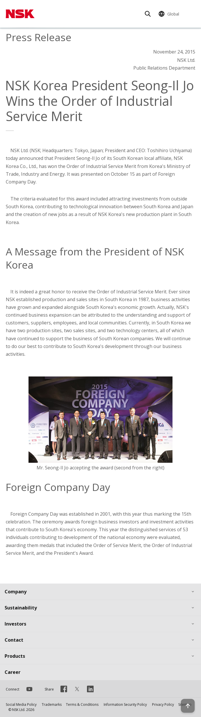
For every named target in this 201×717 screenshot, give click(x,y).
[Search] (147, 13)
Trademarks (52, 704)
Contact (14, 640)
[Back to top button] (188, 706)
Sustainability (21, 608)
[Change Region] (169, 13)
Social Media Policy (21, 704)
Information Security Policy (125, 704)
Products (15, 656)
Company (15, 591)
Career (12, 672)
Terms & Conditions (82, 704)
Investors (15, 624)
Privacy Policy (163, 704)
